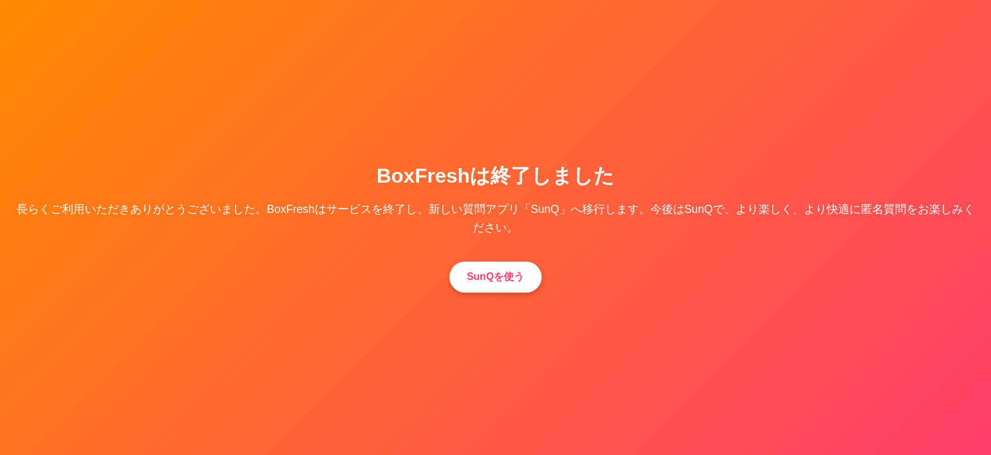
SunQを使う (496, 276)
